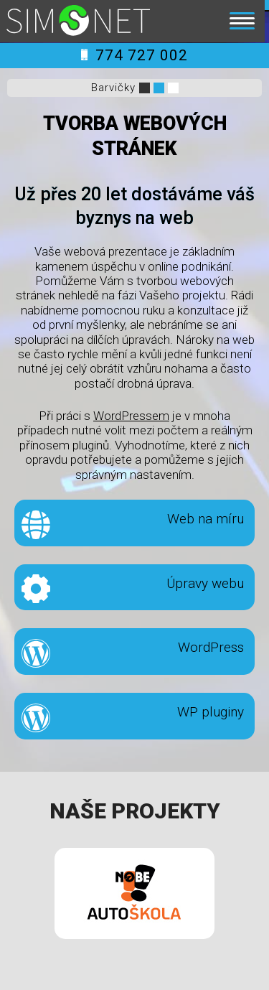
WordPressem (131, 415)
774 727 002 (134, 55)
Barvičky (113, 87)
